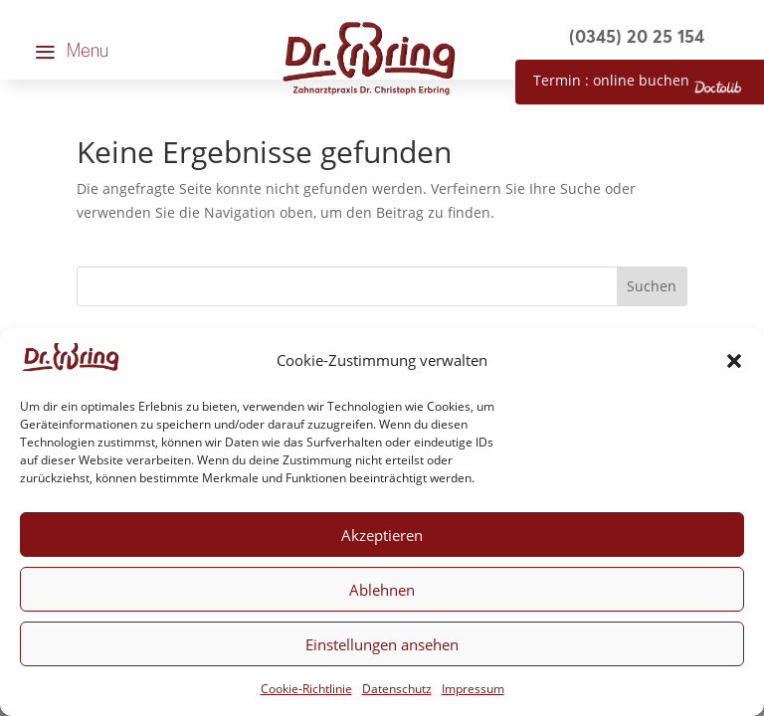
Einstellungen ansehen (382, 644)
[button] (734, 361)
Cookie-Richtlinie (306, 688)
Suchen (651, 285)
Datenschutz (397, 688)
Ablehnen (382, 590)
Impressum (473, 688)
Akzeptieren (382, 535)
